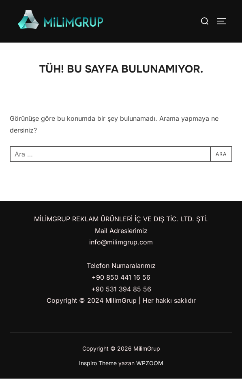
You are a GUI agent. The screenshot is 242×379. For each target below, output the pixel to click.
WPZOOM (149, 363)
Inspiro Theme (98, 363)
